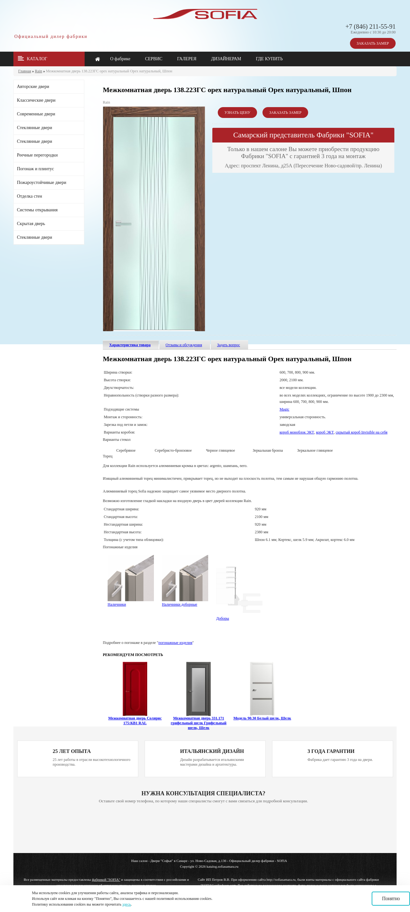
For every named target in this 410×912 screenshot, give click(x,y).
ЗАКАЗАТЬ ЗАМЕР (373, 43)
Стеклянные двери (34, 127)
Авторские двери (33, 86)
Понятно (391, 898)
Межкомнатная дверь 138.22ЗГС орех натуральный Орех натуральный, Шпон (109, 71)
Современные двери (36, 114)
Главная (24, 71)
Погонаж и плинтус (35, 168)
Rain (38, 71)
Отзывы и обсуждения (184, 345)
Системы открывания (37, 210)
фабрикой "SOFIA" (106, 879)
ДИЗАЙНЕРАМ (226, 58)
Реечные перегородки (37, 155)
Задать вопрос (228, 345)
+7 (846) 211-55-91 (370, 26)
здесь (126, 904)
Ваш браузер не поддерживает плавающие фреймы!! (203, 829)
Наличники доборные (185, 602)
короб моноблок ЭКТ (296, 432)
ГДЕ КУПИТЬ (269, 58)
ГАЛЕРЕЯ (186, 58)
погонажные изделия (175, 642)
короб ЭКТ (325, 432)
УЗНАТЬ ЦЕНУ (237, 112)
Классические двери (36, 100)
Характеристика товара (130, 345)
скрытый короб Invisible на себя (361, 432)
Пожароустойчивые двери (41, 182)
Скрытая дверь (31, 223)
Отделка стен (29, 196)
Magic (284, 409)
